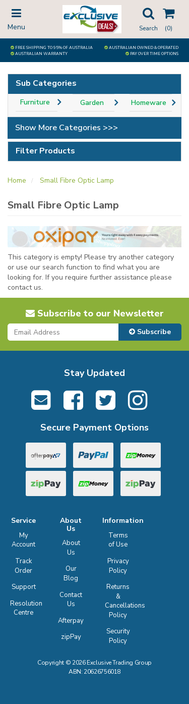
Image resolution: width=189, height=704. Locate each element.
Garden (92, 102)
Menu (16, 18)
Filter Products (45, 151)
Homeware (148, 102)
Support (24, 586)
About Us (71, 547)
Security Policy (118, 636)
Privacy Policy (118, 566)
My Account (23, 540)
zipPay (71, 636)
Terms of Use (118, 540)
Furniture (35, 102)
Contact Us (70, 599)
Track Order (23, 566)
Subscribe (150, 332)
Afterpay (71, 620)
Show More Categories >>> (66, 127)
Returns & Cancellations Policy (120, 601)
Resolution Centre (25, 608)
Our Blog (71, 573)
